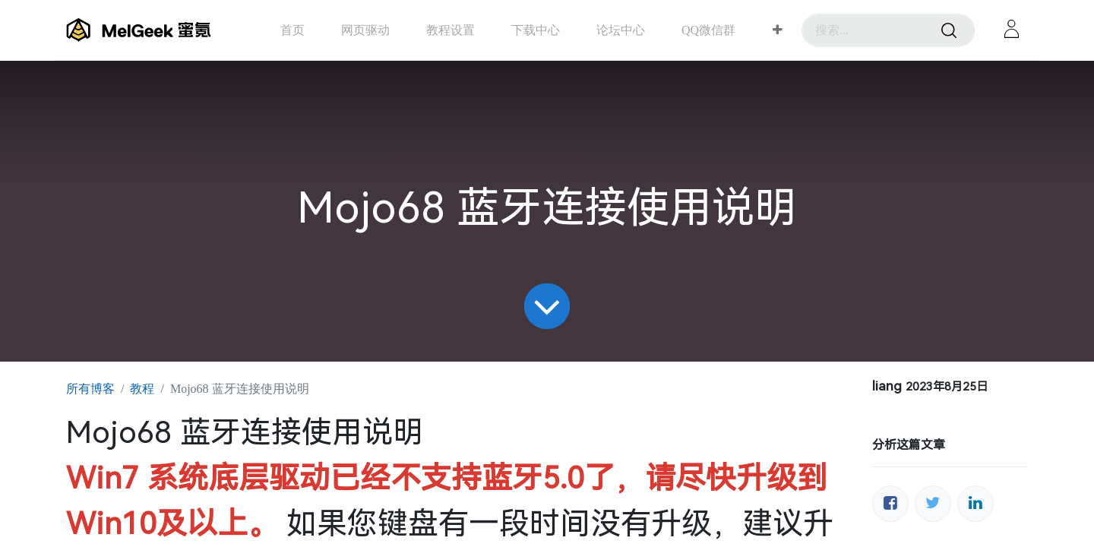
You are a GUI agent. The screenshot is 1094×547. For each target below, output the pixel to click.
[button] (778, 30)
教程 (142, 388)
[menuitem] (292, 30)
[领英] (975, 503)
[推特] (933, 503)
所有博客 (90, 388)
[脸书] (890, 503)
